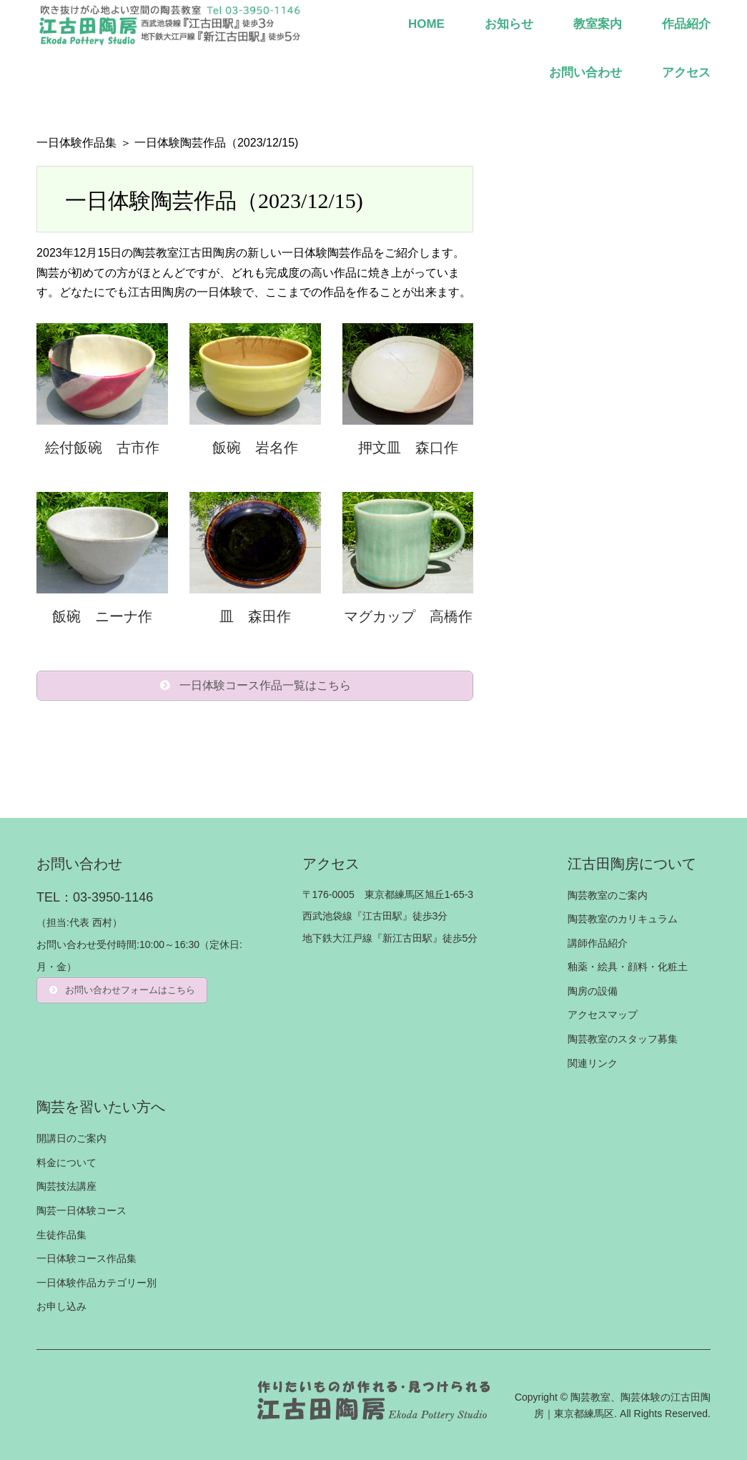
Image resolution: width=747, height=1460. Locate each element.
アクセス (686, 72)
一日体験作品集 (76, 143)
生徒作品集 (61, 1234)
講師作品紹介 (598, 943)
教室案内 (597, 24)
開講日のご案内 (71, 1138)
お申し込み (61, 1307)
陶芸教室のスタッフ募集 (623, 1039)
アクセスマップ (603, 1015)
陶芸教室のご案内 (608, 895)
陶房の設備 (593, 991)
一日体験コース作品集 (86, 1258)
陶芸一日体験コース (81, 1210)
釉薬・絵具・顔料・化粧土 (628, 967)
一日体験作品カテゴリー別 (96, 1282)
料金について (66, 1162)
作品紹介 (686, 24)
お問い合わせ (585, 72)
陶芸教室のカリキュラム (623, 918)
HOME (426, 24)
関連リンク (593, 1063)
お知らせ (509, 24)
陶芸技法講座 (66, 1187)
